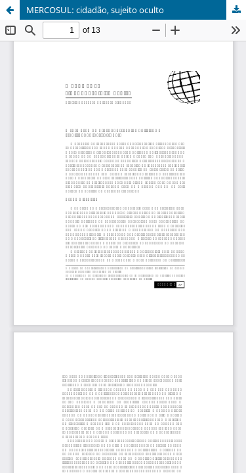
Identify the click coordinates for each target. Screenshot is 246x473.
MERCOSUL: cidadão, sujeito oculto (95, 10)
